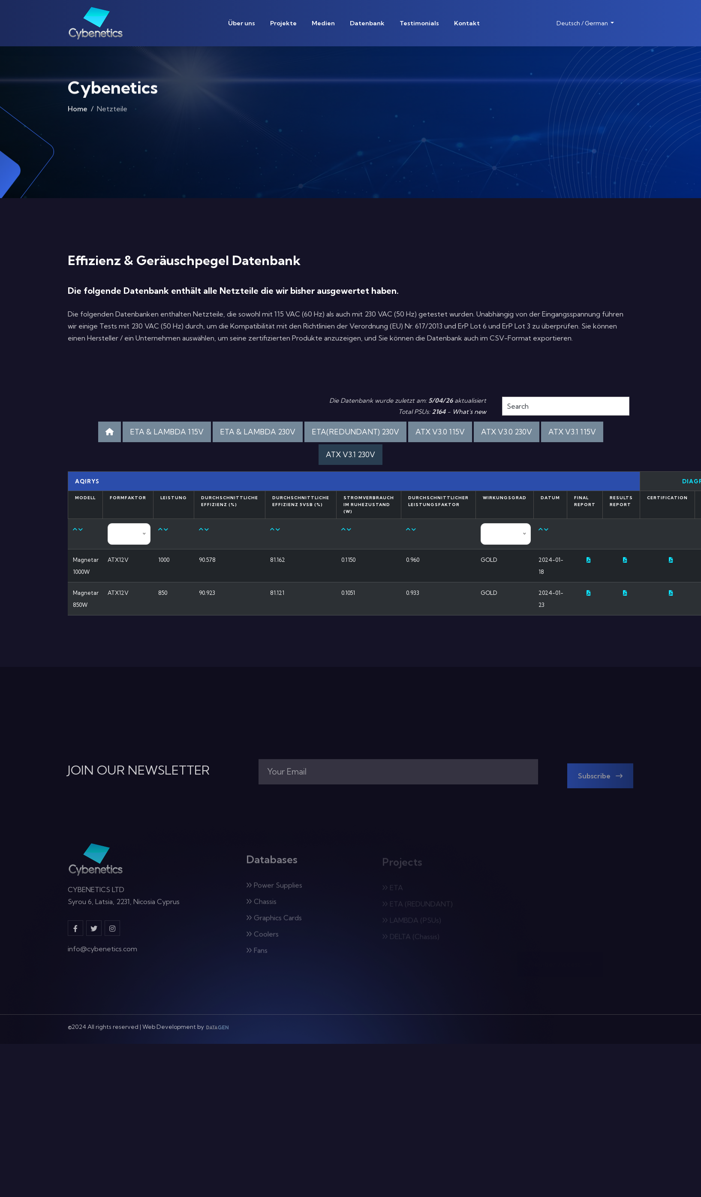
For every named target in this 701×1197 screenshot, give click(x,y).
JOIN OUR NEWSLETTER (139, 770)
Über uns (241, 23)
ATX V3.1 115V (572, 431)
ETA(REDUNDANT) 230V (355, 431)
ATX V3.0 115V (440, 431)
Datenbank (367, 23)
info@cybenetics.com (102, 954)
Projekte (283, 23)
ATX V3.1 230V (350, 454)
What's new (469, 412)
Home (77, 111)
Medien (323, 23)
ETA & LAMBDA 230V (257, 431)
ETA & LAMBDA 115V (167, 431)
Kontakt (467, 23)
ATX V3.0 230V (506, 431)
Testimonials (419, 23)
